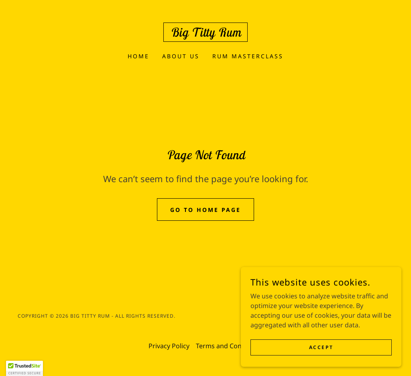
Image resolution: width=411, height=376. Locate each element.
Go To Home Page (205, 210)
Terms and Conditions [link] (229, 345)
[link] (205, 34)
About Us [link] (180, 56)
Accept (321, 347)
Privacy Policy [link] (169, 345)
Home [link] (138, 56)
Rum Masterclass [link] (247, 56)
